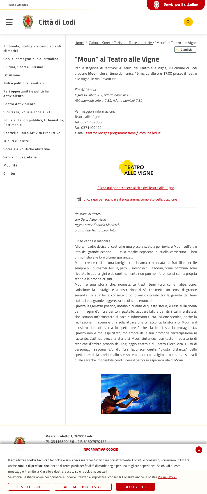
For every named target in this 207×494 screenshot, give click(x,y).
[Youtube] (159, 21)
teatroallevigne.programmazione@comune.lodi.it (123, 133)
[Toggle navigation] (11, 23)
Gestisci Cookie (29, 487)
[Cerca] (187, 21)
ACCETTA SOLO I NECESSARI (83, 487)
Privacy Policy (167, 477)
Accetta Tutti (135, 487)
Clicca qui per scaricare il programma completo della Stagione (127, 199)
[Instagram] (172, 21)
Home (79, 42)
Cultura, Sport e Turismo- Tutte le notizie (121, 42)
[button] (15, 4)
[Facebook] (145, 21)
